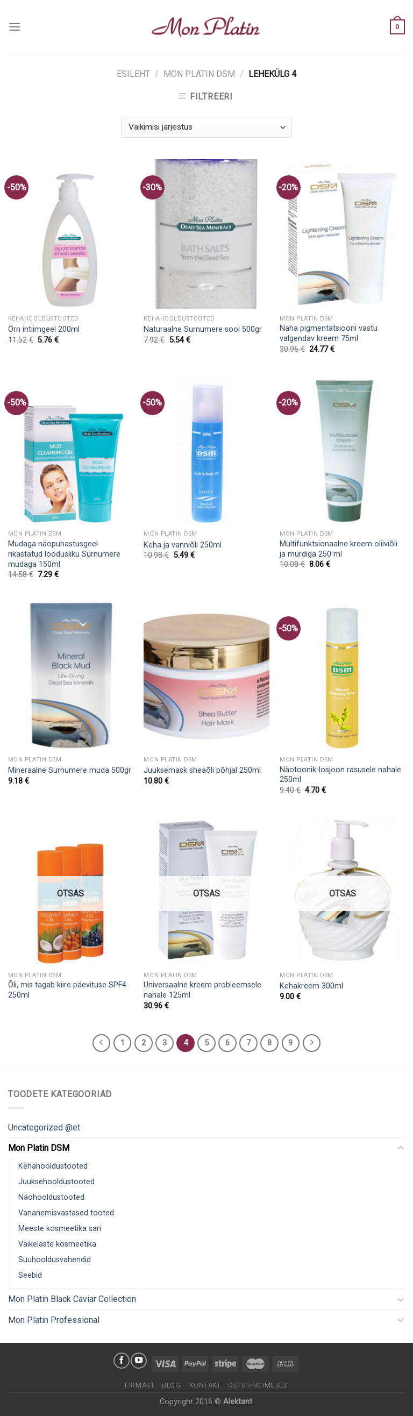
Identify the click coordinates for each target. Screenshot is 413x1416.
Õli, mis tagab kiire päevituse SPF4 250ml (67, 990)
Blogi (172, 1385)
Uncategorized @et (44, 1127)
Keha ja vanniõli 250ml (183, 545)
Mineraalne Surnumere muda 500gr (69, 770)
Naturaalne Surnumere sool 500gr (203, 329)
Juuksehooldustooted (56, 1181)
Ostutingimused (258, 1385)
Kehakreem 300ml (311, 986)
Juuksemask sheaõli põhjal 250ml (202, 770)
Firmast (139, 1385)
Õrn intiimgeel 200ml (44, 329)
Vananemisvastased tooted (66, 1213)
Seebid (30, 1275)
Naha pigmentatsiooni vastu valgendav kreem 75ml (329, 333)
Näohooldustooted (51, 1197)
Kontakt (204, 1385)
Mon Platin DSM (199, 74)
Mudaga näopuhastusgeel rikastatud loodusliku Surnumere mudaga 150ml (64, 553)
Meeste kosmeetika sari (59, 1228)
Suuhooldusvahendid (54, 1259)
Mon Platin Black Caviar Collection (72, 1299)
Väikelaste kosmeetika (57, 1244)
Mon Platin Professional (53, 1320)
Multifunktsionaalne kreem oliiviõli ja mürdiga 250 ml (338, 549)
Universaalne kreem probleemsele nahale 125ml (202, 990)
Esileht (133, 74)
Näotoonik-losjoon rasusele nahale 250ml (340, 775)
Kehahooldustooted (53, 1166)
